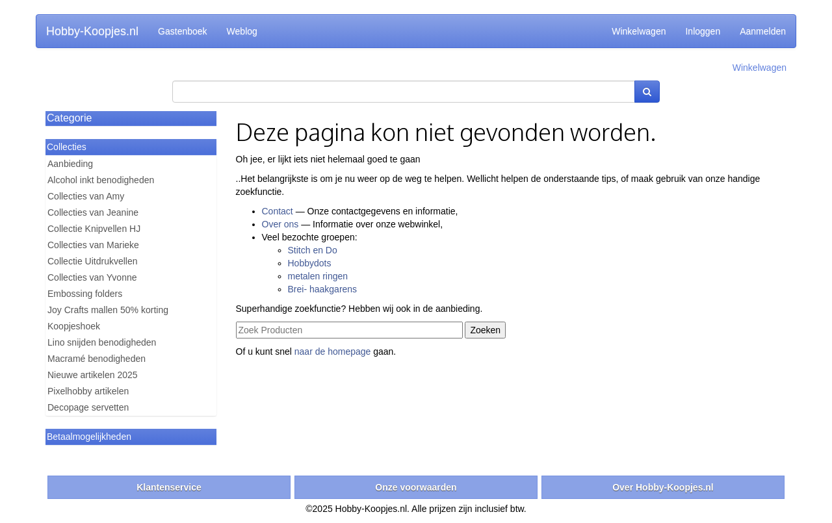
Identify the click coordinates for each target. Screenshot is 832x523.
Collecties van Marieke (93, 245)
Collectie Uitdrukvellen (92, 261)
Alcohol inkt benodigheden (100, 180)
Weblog (242, 31)
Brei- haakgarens (323, 289)
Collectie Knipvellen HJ (93, 228)
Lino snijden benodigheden (101, 342)
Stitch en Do (312, 250)
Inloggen (702, 31)
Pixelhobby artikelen (88, 391)
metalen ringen (318, 276)
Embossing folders (84, 293)
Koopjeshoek (73, 326)
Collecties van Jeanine (92, 212)
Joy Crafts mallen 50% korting (107, 310)
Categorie (69, 117)
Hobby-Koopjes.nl (92, 31)
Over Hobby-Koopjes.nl (663, 487)
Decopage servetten (88, 407)
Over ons (280, 224)
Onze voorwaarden (415, 487)
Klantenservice (169, 487)
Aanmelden (763, 31)
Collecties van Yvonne (92, 277)
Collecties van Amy (85, 196)
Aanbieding (70, 164)
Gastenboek (182, 31)
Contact (277, 211)
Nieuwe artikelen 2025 (92, 375)
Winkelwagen (639, 31)
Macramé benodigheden (96, 358)
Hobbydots (310, 263)
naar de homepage (332, 351)
